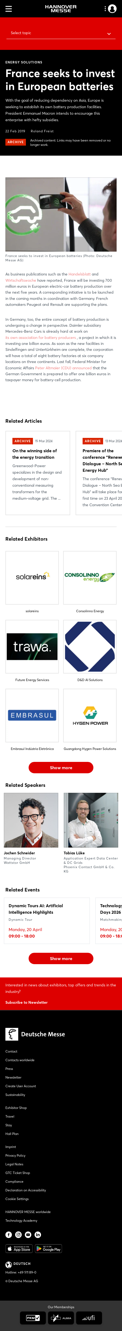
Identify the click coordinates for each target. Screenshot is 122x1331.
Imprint (10, 1147)
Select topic (21, 32)
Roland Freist (42, 131)
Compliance (14, 1181)
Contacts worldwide (20, 1060)
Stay (8, 1125)
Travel (9, 1116)
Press (9, 1069)
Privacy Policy (15, 1155)
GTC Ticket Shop (17, 1173)
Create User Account (20, 1086)
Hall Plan (12, 1134)
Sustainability (15, 1095)
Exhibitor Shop (16, 1108)
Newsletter (13, 1077)
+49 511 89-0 (27, 1272)
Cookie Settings (17, 1199)
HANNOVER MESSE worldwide (28, 1212)
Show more (61, 767)
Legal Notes (14, 1164)
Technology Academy (21, 1220)
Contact (11, 1051)
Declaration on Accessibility (25, 1190)
